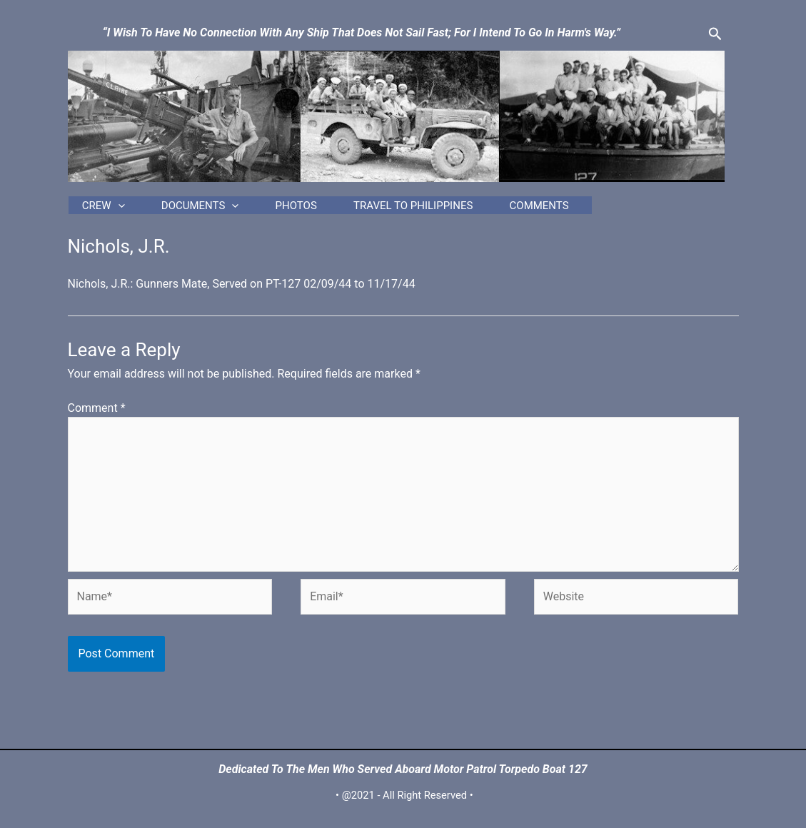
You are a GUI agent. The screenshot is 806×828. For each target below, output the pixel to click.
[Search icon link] (715, 34)
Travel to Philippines (483, 209)
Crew (100, 209)
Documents (222, 209)
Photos (341, 209)
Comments (633, 209)
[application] (115, 209)
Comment (97, 415)
